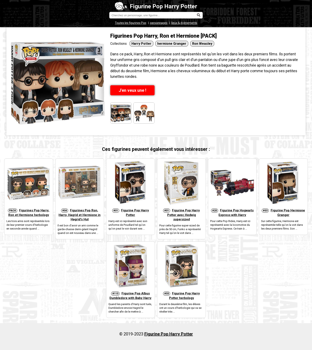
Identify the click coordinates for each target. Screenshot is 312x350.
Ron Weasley (202, 44)
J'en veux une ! (132, 90)
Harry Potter (141, 44)
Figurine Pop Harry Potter (156, 6)
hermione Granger (171, 44)
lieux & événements (184, 23)
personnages (158, 23)
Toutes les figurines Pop (130, 23)
